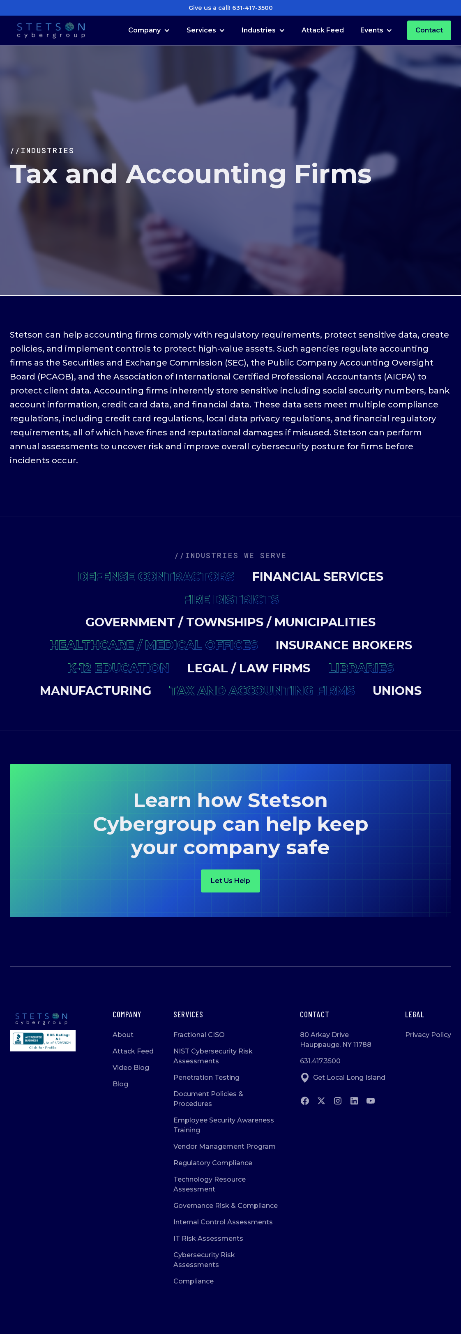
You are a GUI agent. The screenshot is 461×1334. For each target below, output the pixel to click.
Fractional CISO (199, 1035)
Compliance (193, 1281)
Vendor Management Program (224, 1146)
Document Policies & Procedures (208, 1099)
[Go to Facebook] (305, 1101)
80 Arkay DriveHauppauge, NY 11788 (335, 1040)
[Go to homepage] (43, 1019)
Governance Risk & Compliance (225, 1206)
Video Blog (131, 1068)
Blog (120, 1084)
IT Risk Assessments (208, 1238)
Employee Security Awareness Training (223, 1125)
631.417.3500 (320, 1061)
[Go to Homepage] (51, 30)
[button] (149, 30)
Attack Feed (323, 30)
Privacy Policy (428, 1035)
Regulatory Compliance (212, 1163)
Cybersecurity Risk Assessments (204, 1260)
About (123, 1035)
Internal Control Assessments (223, 1222)
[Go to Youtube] (371, 1101)
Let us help (230, 881)
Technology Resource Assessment (209, 1184)
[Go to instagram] (338, 1101)
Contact (429, 30)
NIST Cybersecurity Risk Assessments (213, 1056)
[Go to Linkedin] (354, 1101)
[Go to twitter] (321, 1101)
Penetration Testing (206, 1077)
